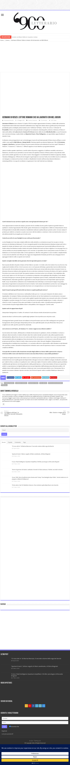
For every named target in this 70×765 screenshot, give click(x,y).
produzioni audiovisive (55, 383)
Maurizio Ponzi (33, 383)
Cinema (7, 40)
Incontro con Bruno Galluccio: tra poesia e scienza (24, 37)
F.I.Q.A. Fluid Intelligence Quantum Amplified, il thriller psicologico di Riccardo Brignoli (35, 461)
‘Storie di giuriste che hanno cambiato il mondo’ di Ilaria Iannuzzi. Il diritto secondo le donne (37, 469)
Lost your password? (7, 734)
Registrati (4, 731)
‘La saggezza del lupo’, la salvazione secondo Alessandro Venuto (14, 413)
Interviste (34, 120)
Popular (10, 442)
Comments (18, 442)
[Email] (35, 430)
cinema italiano (9, 383)
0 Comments (44, 120)
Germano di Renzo (21, 383)
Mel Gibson (43, 383)
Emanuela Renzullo (9, 120)
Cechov (50, 127)
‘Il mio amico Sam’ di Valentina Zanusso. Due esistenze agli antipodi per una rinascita (35, 485)
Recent (4, 442)
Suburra (4, 385)
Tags (24, 442)
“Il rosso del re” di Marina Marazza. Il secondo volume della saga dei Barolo (33, 446)
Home (2, 40)
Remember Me (14, 726)
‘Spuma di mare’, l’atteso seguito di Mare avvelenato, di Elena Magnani (31, 454)
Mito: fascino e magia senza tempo (56, 412)
